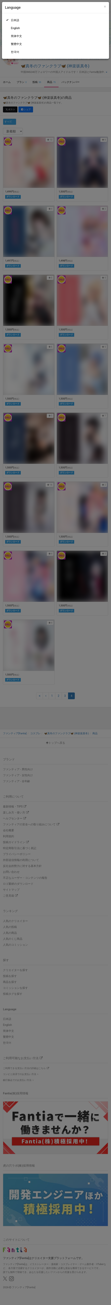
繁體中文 (16, 44)
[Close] (105, 7)
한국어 (15, 51)
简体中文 (16, 36)
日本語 (15, 20)
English (15, 28)
